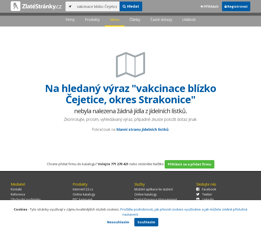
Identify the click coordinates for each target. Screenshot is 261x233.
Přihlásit (210, 6)
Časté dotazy (161, 19)
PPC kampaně (83, 199)
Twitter (204, 194)
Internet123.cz (83, 189)
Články (134, 19)
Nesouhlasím (118, 222)
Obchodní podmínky (26, 199)
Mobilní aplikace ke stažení (153, 189)
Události (189, 19)
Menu (114, 19)
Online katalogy (84, 194)
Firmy (70, 19)
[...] (97, 6)
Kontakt (16, 189)
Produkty (92, 19)
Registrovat (236, 6)
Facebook (206, 189)
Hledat (131, 6)
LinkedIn (205, 199)
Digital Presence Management (155, 199)
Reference (18, 194)
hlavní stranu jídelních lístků (142, 129)
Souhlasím (146, 222)
